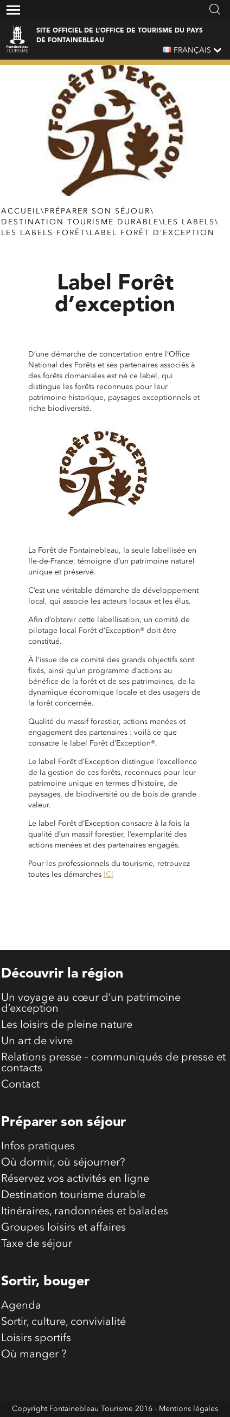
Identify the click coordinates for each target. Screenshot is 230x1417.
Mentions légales (188, 1409)
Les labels (189, 222)
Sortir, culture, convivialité (63, 1322)
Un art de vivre (37, 1041)
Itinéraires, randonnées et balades (84, 1211)
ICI (108, 874)
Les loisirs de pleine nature (66, 1025)
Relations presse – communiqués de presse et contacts (113, 1063)
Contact (20, 1084)
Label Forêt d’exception (152, 233)
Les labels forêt (43, 233)
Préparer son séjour (97, 211)
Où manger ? (34, 1354)
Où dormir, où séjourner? (63, 1162)
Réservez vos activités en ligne (75, 1179)
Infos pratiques (38, 1146)
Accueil (21, 211)
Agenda (21, 1305)
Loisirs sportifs (36, 1338)
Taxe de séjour (36, 1244)
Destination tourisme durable (80, 222)
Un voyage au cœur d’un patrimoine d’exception (91, 1003)
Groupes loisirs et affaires (63, 1227)
